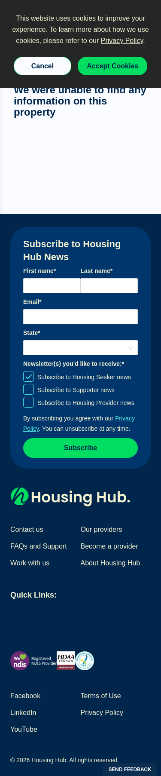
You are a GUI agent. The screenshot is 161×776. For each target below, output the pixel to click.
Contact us (26, 529)
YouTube (23, 729)
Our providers (101, 529)
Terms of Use (101, 695)
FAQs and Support (38, 546)
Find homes (28, 615)
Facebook (25, 695)
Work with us (29, 563)
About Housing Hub (110, 563)
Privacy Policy (122, 40)
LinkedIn (23, 712)
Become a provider (109, 546)
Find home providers (77, 615)
